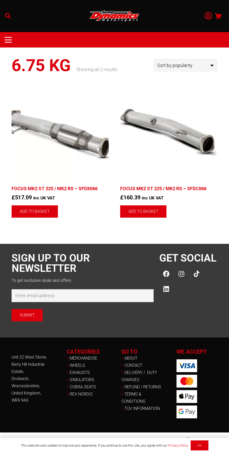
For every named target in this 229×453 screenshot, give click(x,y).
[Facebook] (166, 274)
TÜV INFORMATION (142, 408)
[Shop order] (185, 65)
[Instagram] (181, 274)
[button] (8, 15)
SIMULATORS (82, 379)
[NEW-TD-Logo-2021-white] (114, 16)
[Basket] (218, 16)
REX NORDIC (82, 394)
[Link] (208, 16)
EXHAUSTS (80, 372)
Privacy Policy (178, 445)
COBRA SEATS (83, 386)
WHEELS (77, 365)
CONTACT (133, 365)
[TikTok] (197, 274)
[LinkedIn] (166, 289)
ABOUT (131, 358)
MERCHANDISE (83, 358)
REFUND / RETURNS (143, 386)
